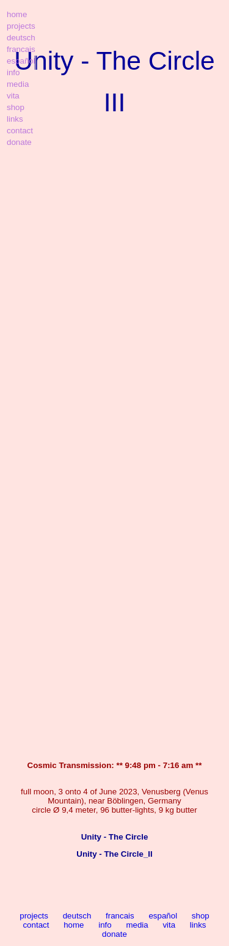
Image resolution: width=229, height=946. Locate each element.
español (162, 915)
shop (200, 915)
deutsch (77, 915)
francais (120, 915)
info (105, 924)
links (198, 924)
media (137, 924)
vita (168, 924)
